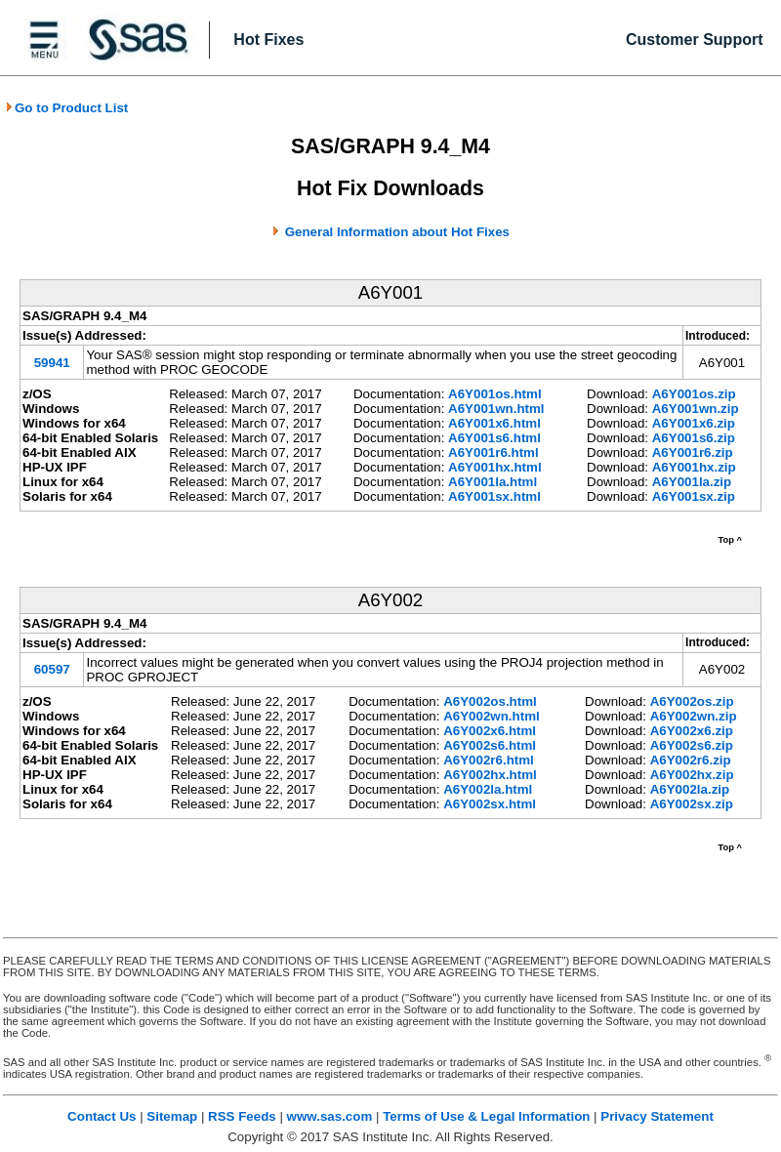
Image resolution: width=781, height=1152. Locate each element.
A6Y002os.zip (692, 701)
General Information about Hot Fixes (397, 232)
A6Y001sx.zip (693, 496)
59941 (52, 362)
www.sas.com (330, 1116)
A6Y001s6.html (494, 438)
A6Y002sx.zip (691, 804)
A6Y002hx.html (490, 774)
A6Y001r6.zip (692, 452)
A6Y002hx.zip (692, 774)
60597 (52, 669)
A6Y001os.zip (694, 394)
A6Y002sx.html (489, 804)
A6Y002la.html (487, 789)
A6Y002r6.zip (690, 760)
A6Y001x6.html (494, 423)
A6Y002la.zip (690, 789)
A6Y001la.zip (692, 481)
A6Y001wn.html (496, 408)
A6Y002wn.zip (693, 716)
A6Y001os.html (495, 394)
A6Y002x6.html (489, 730)
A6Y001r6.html (493, 452)
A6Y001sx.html (494, 496)
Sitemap (171, 1116)
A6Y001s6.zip (693, 438)
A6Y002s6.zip (691, 745)
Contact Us (101, 1116)
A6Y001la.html (492, 481)
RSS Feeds (242, 1116)
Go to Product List (66, 108)
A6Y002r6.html (488, 760)
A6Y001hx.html (495, 467)
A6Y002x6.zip (691, 730)
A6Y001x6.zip (693, 423)
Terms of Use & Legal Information (486, 1116)
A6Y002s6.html (489, 745)
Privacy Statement (657, 1116)
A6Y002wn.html (491, 716)
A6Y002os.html (490, 701)
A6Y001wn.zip (695, 408)
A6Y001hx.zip (694, 467)
